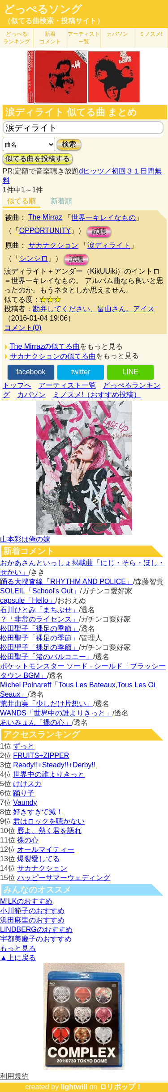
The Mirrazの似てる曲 (45, 346)
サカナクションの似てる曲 (53, 356)
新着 (50, 38)
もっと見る (18, 948)
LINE (130, 372)
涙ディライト (108, 245)
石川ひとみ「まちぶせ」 (39, 610)
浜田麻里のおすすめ (32, 920)
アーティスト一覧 (67, 385)
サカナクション (53, 245)
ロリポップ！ (120, 1087)
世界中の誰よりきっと (49, 774)
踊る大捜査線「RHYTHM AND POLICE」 (66, 581)
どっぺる (16, 38)
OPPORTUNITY (45, 230)
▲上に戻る (18, 957)
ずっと (23, 746)
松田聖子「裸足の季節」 (39, 628)
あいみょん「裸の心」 (36, 722)
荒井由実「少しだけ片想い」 (46, 703)
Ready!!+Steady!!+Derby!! (54, 765)
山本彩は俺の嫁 (25, 539)
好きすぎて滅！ (38, 812)
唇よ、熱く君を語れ (49, 830)
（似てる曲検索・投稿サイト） (54, 21)
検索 (69, 144)
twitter (80, 372)
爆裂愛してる (38, 859)
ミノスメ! (150, 34)
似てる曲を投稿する (37, 158)
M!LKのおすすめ (26, 901)
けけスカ (27, 783)
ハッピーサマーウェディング (63, 877)
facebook (30, 372)
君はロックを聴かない (49, 821)
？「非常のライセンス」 (39, 619)
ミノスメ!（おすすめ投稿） (97, 394)
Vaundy (25, 802)
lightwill (73, 1087)
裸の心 (28, 840)
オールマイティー (45, 849)
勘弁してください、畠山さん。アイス (94, 309)
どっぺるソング (43, 9)
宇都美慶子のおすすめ (36, 939)
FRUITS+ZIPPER (41, 755)
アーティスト (84, 38)
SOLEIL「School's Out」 (40, 591)
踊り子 (23, 793)
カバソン (117, 34)
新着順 (61, 201)
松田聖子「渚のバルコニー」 (46, 656)
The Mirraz (45, 217)
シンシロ (33, 258)
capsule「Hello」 (28, 600)
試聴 (99, 231)
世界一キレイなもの (103, 217)
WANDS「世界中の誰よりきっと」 (56, 713)
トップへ (17, 385)
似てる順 (21, 201)
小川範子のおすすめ (32, 910)
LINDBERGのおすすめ (36, 929)
